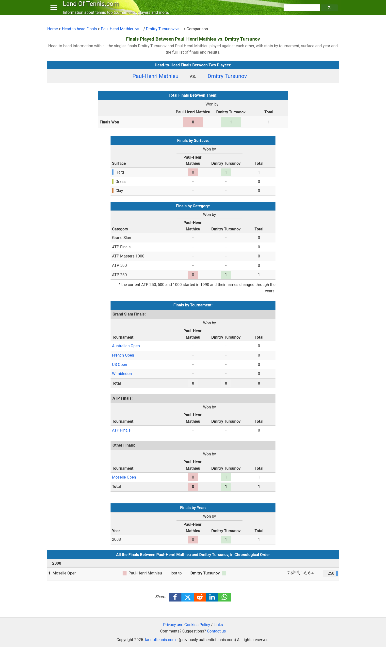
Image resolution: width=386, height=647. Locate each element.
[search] (302, 12)
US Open (119, 364)
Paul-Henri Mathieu (155, 76)
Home (52, 29)
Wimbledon (122, 373)
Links (218, 624)
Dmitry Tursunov (227, 76)
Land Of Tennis (92, 8)
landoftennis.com (160, 639)
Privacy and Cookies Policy (186, 624)
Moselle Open (124, 477)
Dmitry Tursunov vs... (164, 29)
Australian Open (126, 346)
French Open (123, 355)
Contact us (216, 631)
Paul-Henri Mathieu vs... (121, 29)
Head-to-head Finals (79, 29)
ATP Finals (121, 430)
